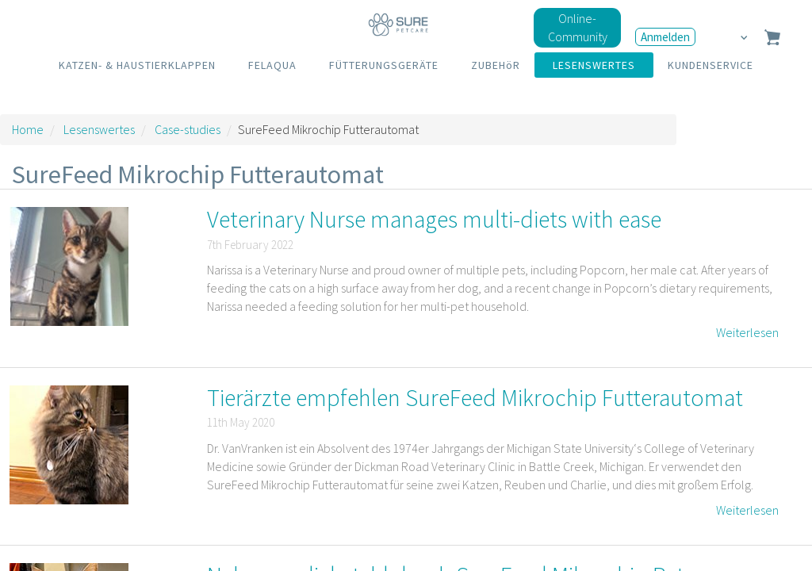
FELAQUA (272, 65)
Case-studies (187, 129)
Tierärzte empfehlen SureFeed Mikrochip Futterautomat (475, 397)
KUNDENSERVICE (710, 65)
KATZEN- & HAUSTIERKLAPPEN (137, 65)
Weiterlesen (747, 332)
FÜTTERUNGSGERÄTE (384, 65)
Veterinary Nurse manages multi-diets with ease (434, 219)
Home (28, 129)
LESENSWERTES (594, 65)
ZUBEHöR (495, 65)
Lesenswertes (99, 129)
